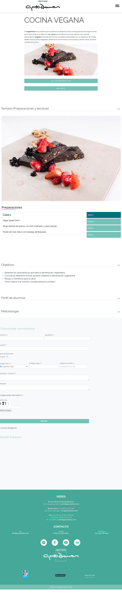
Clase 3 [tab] (90, 228)
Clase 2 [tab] (91, 221)
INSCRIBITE (61, 88)
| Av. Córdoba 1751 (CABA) (65, 508)
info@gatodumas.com (69, 511)
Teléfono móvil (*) (66, 363)
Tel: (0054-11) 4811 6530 (52, 511)
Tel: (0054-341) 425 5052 (51, 504)
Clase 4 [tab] (91, 235)
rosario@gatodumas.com (69, 504)
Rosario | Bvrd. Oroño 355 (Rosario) (61, 502)
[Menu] (117, 6)
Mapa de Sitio (90, 575)
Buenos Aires (52, 508)
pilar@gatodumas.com (67, 520)
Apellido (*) (49, 335)
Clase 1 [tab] (91, 215)
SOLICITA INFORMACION (61, 81)
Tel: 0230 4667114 (51, 520)
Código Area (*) (35, 363)
